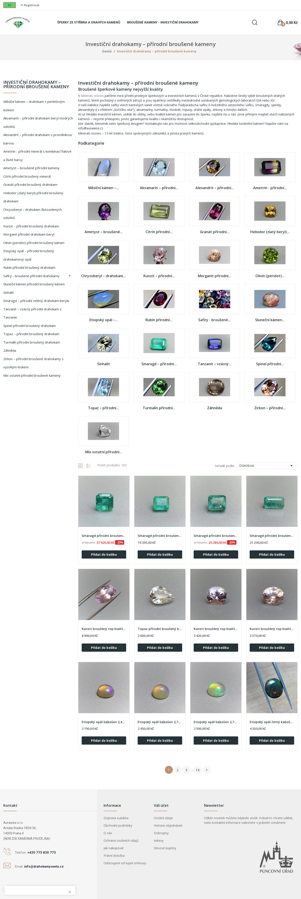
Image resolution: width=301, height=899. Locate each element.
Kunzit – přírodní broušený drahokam (31, 226)
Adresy (159, 840)
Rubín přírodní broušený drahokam (29, 267)
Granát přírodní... (214, 232)
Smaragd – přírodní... (159, 364)
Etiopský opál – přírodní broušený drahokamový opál (28, 255)
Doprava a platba (116, 818)
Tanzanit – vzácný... (214, 364)
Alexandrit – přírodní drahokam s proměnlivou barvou (37, 139)
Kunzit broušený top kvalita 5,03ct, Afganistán (216, 629)
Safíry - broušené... (214, 320)
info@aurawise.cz (90, 128)
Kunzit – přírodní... (159, 276)
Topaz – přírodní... (103, 408)
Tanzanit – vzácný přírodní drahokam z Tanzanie (32, 313)
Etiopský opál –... (103, 320)
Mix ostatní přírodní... (103, 452)
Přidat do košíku (104, 554)
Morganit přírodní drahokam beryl (28, 234)
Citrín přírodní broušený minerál (27, 176)
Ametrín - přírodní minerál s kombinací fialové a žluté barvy (37, 155)
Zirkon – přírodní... (270, 408)
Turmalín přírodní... (159, 408)
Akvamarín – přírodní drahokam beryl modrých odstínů (38, 122)
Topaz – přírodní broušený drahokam (31, 334)
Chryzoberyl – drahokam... (103, 276)
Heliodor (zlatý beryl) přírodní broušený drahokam (33, 197)
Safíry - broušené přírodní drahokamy (31, 276)
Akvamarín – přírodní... (159, 188)
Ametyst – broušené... (104, 232)
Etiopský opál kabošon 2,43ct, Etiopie (104, 722)
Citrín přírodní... (159, 232)
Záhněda (9, 350)
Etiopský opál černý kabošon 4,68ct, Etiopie (272, 722)
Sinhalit (8, 292)
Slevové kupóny (165, 848)
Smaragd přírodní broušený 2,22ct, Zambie (216, 536)
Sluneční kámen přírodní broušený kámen (34, 284)
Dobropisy (161, 833)
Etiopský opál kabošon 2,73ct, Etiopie (160, 722)
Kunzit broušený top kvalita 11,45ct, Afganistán (104, 629)
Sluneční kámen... (270, 320)
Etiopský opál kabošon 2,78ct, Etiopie (216, 722)
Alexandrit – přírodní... (214, 188)
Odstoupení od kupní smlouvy (125, 863)
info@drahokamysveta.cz (44, 866)
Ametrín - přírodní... (270, 188)
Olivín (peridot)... (269, 276)
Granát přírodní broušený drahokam (30, 184)
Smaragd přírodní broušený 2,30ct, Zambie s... (104, 536)
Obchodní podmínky (118, 825)
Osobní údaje (163, 818)
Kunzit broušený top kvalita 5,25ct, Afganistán (272, 629)
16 (198, 770)
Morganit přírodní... (214, 276)
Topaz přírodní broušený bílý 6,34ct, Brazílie (160, 629)
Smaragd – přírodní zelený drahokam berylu (36, 300)
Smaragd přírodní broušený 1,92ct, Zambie (160, 536)
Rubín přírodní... (158, 320)
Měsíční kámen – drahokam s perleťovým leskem (34, 105)
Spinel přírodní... (270, 364)
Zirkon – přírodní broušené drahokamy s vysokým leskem (33, 363)
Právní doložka (114, 855)
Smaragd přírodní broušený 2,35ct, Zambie (272, 536)
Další (207, 770)
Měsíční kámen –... (103, 188)
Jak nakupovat (114, 848)
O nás (108, 833)
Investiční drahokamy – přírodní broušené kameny (36, 85)
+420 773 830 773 (41, 853)
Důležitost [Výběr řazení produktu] (266, 465)
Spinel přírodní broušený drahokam (29, 325)
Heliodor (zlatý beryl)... (269, 232)
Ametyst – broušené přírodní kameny (31, 168)
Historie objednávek (168, 825)
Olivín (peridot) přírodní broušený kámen (33, 242)
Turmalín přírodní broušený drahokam (31, 342)
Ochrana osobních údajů (121, 840)
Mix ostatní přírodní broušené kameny (32, 375)
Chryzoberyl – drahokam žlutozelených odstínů (32, 213)
